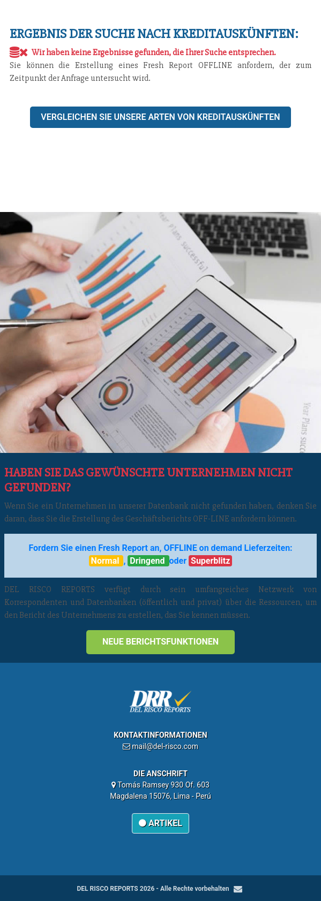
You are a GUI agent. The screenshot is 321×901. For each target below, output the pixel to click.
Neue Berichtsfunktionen (160, 642)
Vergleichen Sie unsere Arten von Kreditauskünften (160, 117)
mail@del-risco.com (165, 746)
